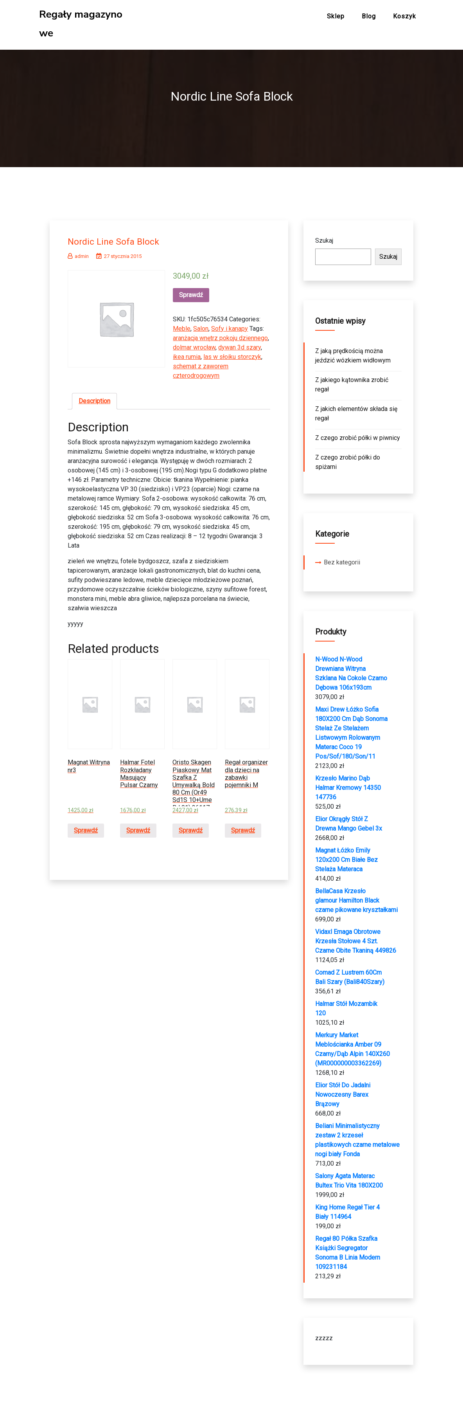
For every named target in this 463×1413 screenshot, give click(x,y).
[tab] (94, 398)
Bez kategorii (342, 559)
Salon (200, 326)
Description (94, 398)
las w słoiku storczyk (232, 354)
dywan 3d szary (239, 344)
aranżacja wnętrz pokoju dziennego (220, 335)
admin (78, 253)
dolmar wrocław (194, 344)
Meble (181, 326)
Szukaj (324, 238)
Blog (369, 16)
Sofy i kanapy (229, 326)
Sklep (336, 16)
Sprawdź (191, 292)
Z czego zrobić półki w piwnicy (357, 435)
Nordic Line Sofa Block (118, 238)
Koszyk (404, 16)
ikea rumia (187, 354)
